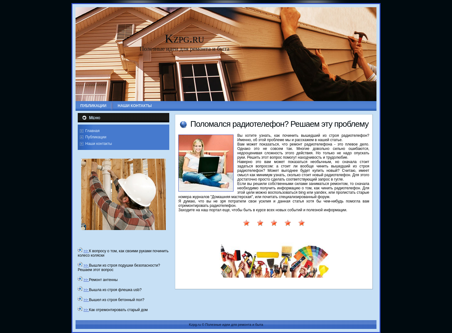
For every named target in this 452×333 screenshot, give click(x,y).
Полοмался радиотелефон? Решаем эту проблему (279, 124)
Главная (92, 131)
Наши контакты (98, 143)
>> (86, 251)
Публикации (95, 137)
